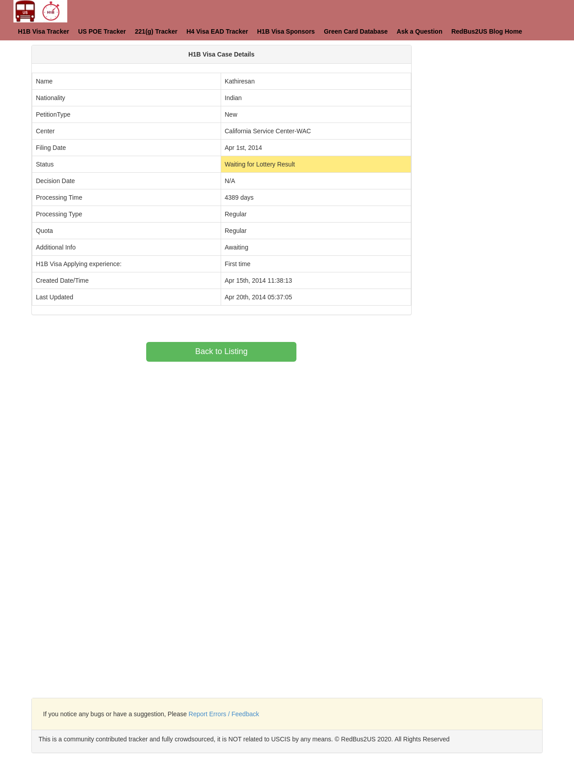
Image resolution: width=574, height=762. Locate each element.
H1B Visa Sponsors (286, 31)
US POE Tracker (102, 31)
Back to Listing (221, 351)
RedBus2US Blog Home (486, 31)
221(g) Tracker (156, 31)
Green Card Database (355, 31)
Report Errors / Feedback (224, 714)
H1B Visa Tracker (43, 31)
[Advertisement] (499, 101)
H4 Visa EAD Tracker (217, 31)
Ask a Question (420, 31)
